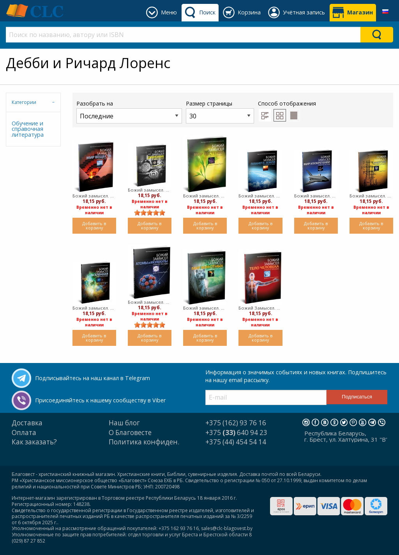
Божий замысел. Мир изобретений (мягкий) (316, 196)
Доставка (27, 422)
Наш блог (124, 422)
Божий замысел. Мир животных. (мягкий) (205, 308)
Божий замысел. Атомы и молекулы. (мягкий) (149, 302)
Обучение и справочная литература (28, 129)
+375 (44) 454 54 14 (235, 441)
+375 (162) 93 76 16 (235, 422)
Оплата (24, 432)
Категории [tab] (24, 102)
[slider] (149, 213)
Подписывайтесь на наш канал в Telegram (92, 378)
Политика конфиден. (144, 441)
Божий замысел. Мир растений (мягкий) (205, 196)
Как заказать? (34, 441)
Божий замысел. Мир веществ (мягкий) (94, 196)
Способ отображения (287, 111)
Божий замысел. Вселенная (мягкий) (94, 308)
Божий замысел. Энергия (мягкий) (371, 196)
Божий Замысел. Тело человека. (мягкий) (260, 308)
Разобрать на (129, 111)
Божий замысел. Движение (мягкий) (149, 190)
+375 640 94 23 (236, 432)
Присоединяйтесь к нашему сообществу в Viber (100, 400)
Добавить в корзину (94, 225)
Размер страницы (220, 111)
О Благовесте (130, 432)
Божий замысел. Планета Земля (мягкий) (260, 196)
